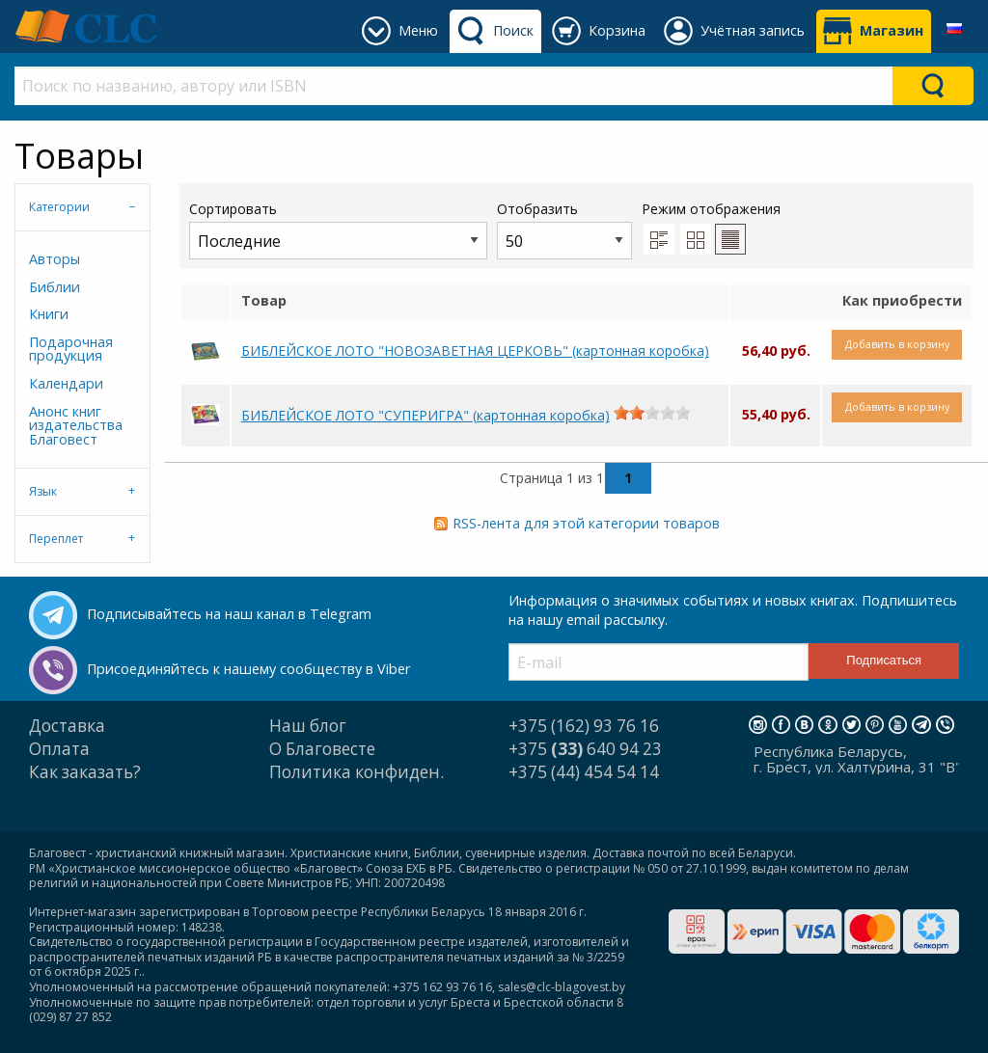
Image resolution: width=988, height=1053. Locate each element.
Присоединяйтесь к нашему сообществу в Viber (248, 669)
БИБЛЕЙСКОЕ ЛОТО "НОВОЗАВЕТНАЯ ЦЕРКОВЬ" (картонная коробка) (475, 350)
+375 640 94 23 (585, 749)
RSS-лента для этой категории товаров (586, 523)
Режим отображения (711, 209)
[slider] (652, 412)
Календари (66, 383)
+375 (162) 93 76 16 (583, 726)
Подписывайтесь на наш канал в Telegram (229, 614)
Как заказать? (85, 772)
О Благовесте (322, 749)
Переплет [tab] (56, 538)
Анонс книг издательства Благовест (76, 425)
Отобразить (564, 229)
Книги (49, 314)
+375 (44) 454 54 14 (583, 772)
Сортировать (338, 229)
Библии (54, 287)
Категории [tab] (59, 207)
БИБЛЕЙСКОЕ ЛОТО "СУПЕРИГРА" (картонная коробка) (425, 415)
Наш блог (307, 726)
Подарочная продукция (71, 348)
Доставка (67, 726)
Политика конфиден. (356, 772)
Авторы (54, 259)
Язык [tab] (43, 491)
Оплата (59, 749)
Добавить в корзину (897, 344)
